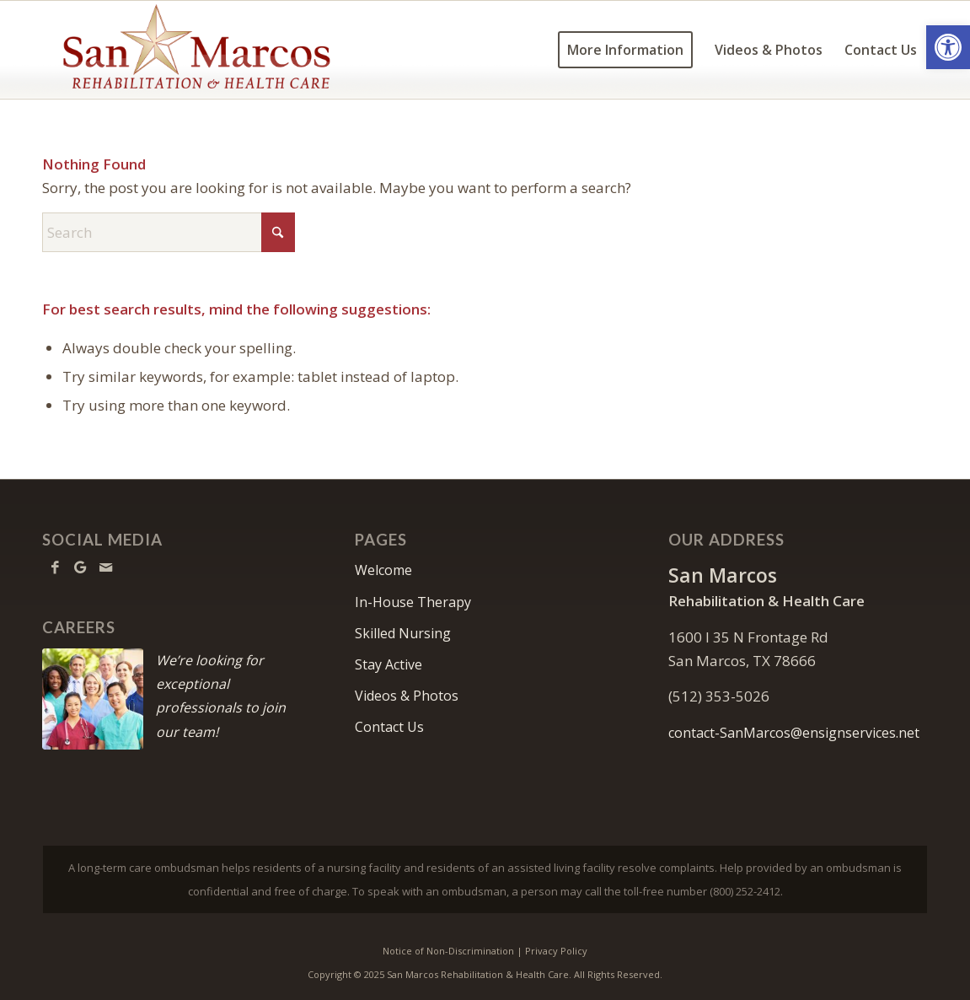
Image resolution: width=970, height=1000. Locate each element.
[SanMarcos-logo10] (196, 50)
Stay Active (388, 664)
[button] (948, 47)
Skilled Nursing (403, 633)
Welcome (383, 570)
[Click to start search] (278, 232)
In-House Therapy (413, 602)
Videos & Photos (406, 695)
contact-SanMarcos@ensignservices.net (793, 732)
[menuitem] (625, 50)
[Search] (168, 232)
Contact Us (389, 727)
